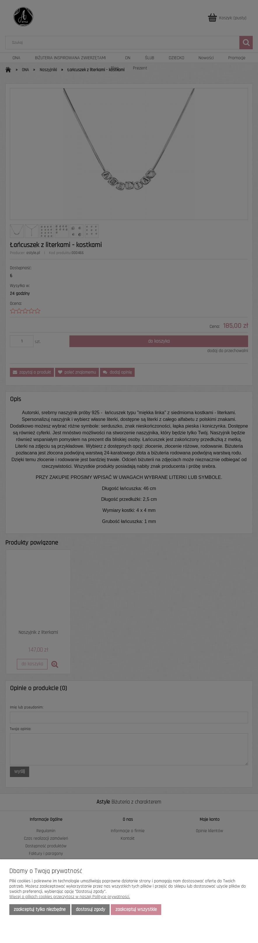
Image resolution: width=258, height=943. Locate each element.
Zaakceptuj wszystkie (136, 909)
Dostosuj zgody (90, 909)
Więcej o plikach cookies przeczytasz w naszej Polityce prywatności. (69, 897)
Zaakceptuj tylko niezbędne (40, 909)
